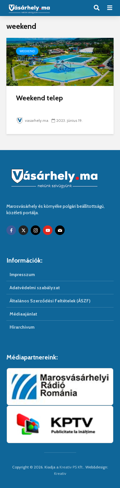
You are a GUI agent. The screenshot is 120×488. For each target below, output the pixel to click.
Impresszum (22, 274)
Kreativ (60, 473)
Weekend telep (39, 98)
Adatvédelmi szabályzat (35, 287)
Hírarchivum (22, 327)
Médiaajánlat (23, 314)
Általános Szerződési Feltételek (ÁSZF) (50, 301)
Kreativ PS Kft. (72, 467)
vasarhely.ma (32, 120)
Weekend (27, 51)
